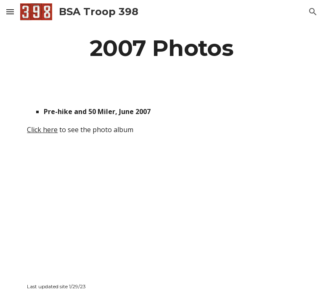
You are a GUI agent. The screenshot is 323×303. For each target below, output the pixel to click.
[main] (161, 47)
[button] (10, 11)
